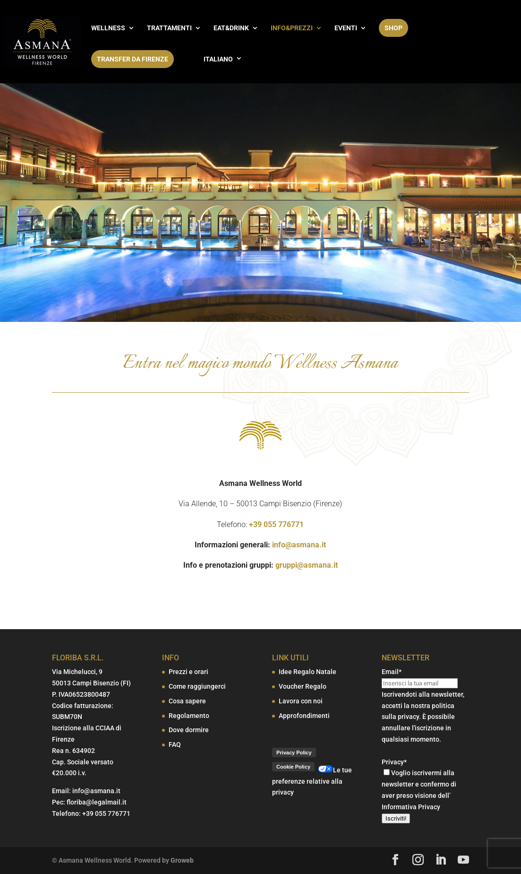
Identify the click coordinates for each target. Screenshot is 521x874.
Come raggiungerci (197, 686)
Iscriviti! (395, 818)
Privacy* (394, 762)
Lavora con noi (301, 701)
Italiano (218, 59)
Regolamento (189, 715)
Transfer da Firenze (132, 59)
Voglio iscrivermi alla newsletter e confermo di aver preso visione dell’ (419, 784)
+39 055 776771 (276, 524)
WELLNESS (108, 28)
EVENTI (345, 28)
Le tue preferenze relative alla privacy (312, 781)
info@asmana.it (299, 544)
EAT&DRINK (231, 28)
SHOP (393, 28)
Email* (391, 671)
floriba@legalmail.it (97, 802)
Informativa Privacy (411, 807)
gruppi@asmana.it (306, 565)
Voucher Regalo (302, 686)
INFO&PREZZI (292, 28)
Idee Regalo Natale (307, 671)
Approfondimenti (304, 715)
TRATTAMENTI (169, 28)
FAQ (175, 744)
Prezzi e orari (188, 671)
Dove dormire (189, 730)
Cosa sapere (187, 701)
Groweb (182, 860)
